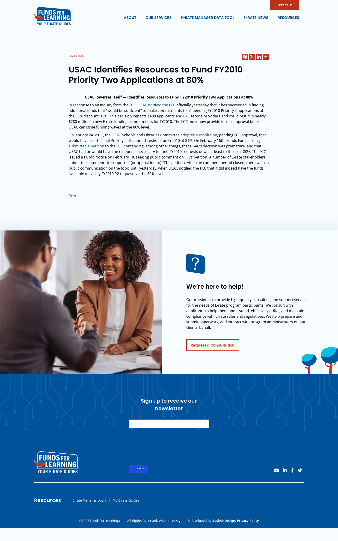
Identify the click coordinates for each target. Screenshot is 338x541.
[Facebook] (245, 57)
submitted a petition (86, 146)
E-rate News (255, 17)
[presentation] (164, 451)
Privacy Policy (248, 520)
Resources (288, 17)
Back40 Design (223, 520)
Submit (138, 470)
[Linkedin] (259, 57)
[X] (252, 57)
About (130, 17)
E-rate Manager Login (89, 501)
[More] (266, 57)
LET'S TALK (285, 5)
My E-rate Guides (126, 501)
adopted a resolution (199, 134)
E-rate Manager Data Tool (207, 17)
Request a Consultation (213, 346)
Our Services (158, 17)
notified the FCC (161, 105)
